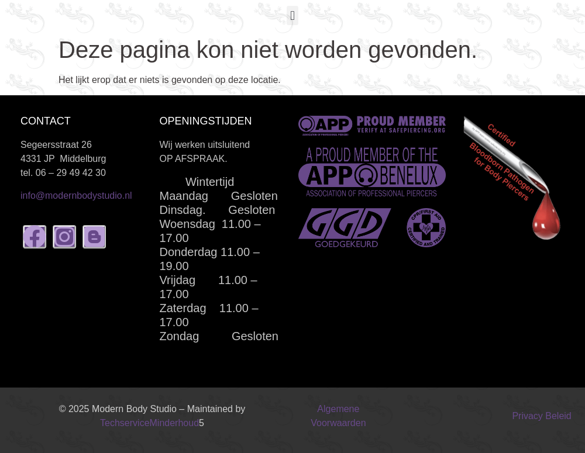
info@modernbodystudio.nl (76, 195)
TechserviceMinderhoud (149, 423)
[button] (292, 15)
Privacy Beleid (541, 416)
